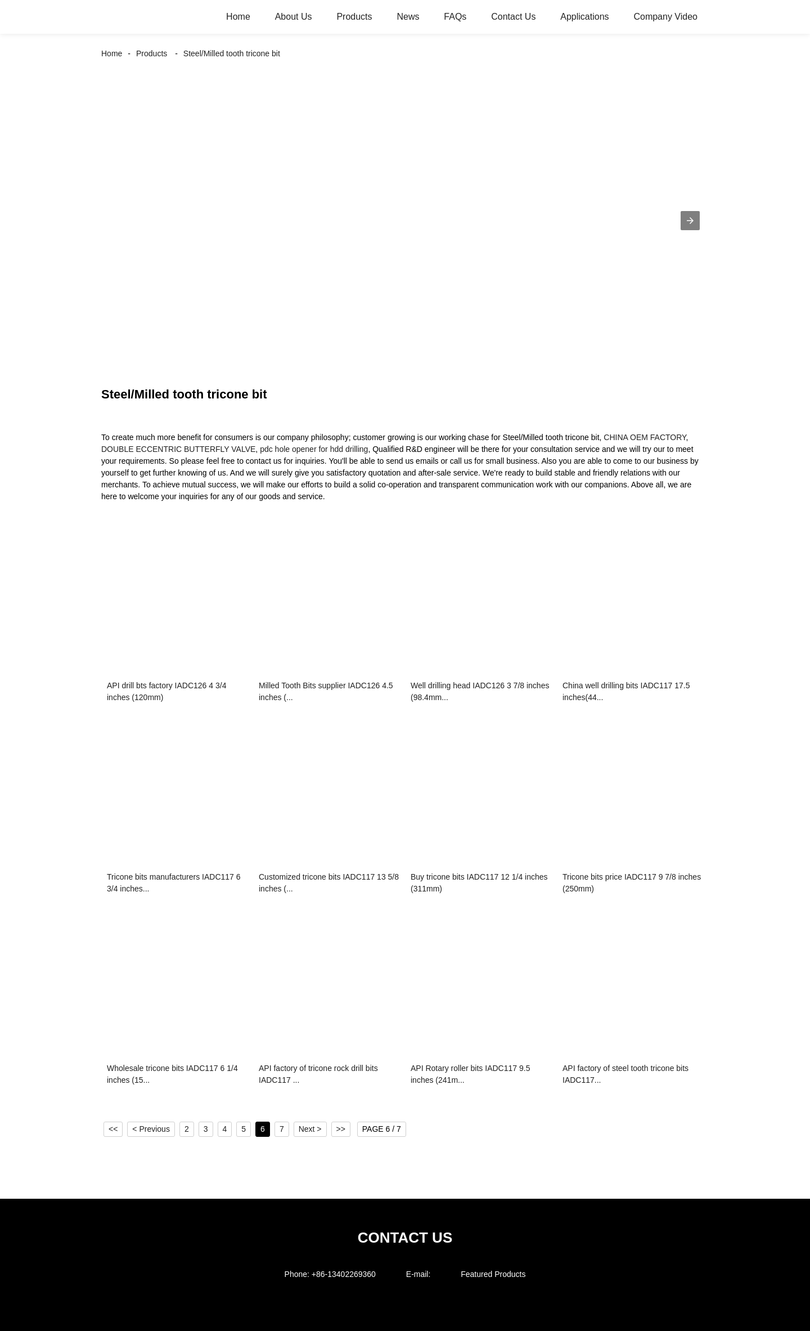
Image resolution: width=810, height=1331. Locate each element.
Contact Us (513, 16)
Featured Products (493, 1274)
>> (340, 1128)
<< (113, 1128)
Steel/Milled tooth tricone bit (231, 53)
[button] (690, 220)
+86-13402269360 (344, 1274)
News (408, 16)
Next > (310, 1128)
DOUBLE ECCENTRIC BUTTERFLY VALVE (178, 449)
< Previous (151, 1128)
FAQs (455, 16)
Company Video (665, 16)
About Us (293, 16)
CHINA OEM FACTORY (645, 437)
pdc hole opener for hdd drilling (314, 449)
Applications (584, 16)
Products (354, 16)
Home (238, 16)
